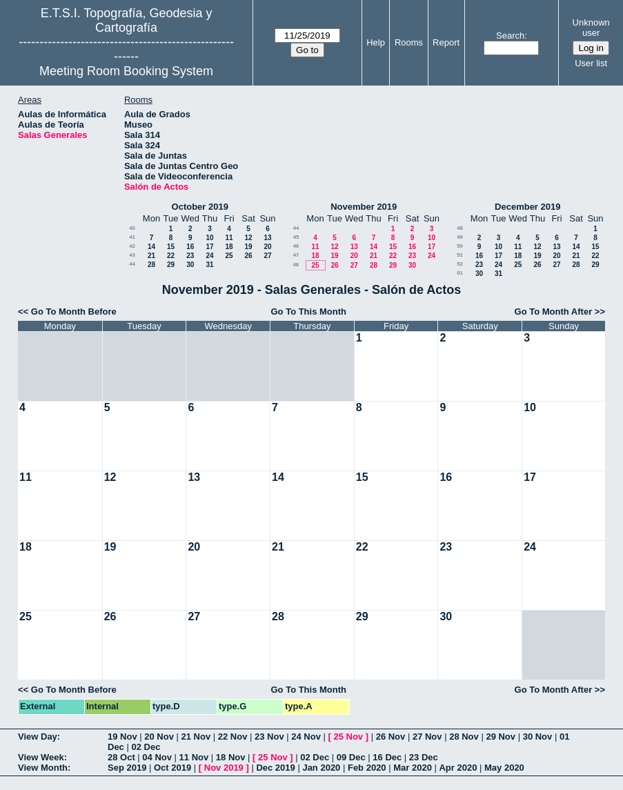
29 (171, 264)
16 (190, 246)
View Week (41, 757)
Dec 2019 (275, 767)
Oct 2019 (172, 767)
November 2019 (363, 206)
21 (151, 255)
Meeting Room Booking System (126, 71)
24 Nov (306, 736)
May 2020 (504, 767)
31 (209, 264)
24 (209, 255)
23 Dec (423, 757)
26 (248, 255)
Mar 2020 (412, 767)
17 (209, 246)
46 (296, 246)
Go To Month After (554, 311)
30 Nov (538, 736)
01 (460, 273)
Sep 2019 (127, 767)
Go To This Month (308, 311)
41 (132, 237)
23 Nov (269, 736)
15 (171, 246)
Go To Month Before (74, 311)
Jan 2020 (321, 767)
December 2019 (527, 206)
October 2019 (200, 206)
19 (248, 246)
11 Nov (194, 757)
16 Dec (387, 757)
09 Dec (351, 757)
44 (132, 264)
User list (591, 63)
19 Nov (122, 736)
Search (510, 35)
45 (296, 237)
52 (460, 264)
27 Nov (427, 736)
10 (209, 237)
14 (151, 246)
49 (460, 237)
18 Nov (231, 757)
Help (375, 42)
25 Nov (348, 736)
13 (267, 237)
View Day (37, 736)
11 (229, 237)
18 (229, 246)
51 (460, 255)
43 (132, 255)
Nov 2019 (224, 767)
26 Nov (391, 736)
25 (229, 255)
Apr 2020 (458, 767)
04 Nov (157, 757)
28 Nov (464, 736)
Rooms (409, 42)
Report (446, 42)
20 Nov (159, 736)
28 (151, 264)
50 (460, 246)
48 (296, 264)
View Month (43, 767)
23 (190, 255)
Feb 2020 (367, 767)
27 (267, 255)
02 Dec (145, 747)
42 (132, 246)
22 (171, 255)
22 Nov (233, 736)
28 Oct (121, 757)
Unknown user (591, 27)
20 (267, 246)
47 (296, 255)
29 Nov (500, 736)
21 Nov (196, 736)
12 (248, 237)
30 (190, 264)
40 (132, 228)
